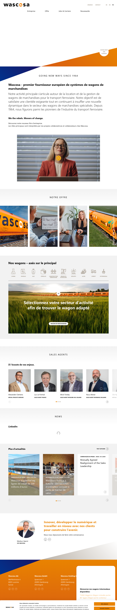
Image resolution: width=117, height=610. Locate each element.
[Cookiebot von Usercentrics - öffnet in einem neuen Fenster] (9, 607)
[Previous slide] (10, 402)
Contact (97, 5)
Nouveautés (85, 11)
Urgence (90, 5)
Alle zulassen (104, 595)
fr (113, 5)
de (106, 5)
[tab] (56, 401)
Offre (47, 11)
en (110, 5)
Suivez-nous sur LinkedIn (104, 51)
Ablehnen (104, 604)
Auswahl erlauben (104, 599)
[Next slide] (107, 402)
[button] (13, 273)
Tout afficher (103, 440)
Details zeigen (79, 607)
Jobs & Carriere (65, 11)
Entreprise (31, 11)
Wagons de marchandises (58, 323)
